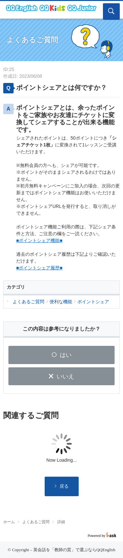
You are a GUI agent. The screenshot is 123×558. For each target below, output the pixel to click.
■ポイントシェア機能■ (39, 240)
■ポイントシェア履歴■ (39, 267)
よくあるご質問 (36, 522)
